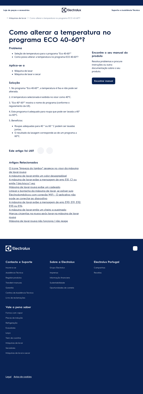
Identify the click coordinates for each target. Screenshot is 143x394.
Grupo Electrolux (57, 267)
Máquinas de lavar (14, 343)
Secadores (10, 348)
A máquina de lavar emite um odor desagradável (38, 175)
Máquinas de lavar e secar (18, 353)
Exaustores (10, 327)
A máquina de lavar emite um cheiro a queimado (37, 209)
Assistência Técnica (14, 272)
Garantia (10, 287)
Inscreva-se (11, 267)
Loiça (8, 333)
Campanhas (99, 267)
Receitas (98, 272)
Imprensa (54, 272)
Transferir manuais (14, 282)
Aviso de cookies (23, 376)
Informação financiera (60, 277)
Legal (8, 376)
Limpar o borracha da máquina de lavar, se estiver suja (41, 190)
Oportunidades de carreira (62, 287)
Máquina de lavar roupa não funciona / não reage (38, 220)
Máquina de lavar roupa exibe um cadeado (34, 187)
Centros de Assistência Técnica (19, 292)
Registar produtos (14, 277)
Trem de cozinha (13, 338)
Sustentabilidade (57, 282)
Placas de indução (14, 317)
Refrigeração (11, 322)
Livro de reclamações (15, 297)
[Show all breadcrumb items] (4, 18)
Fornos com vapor (14, 312)
